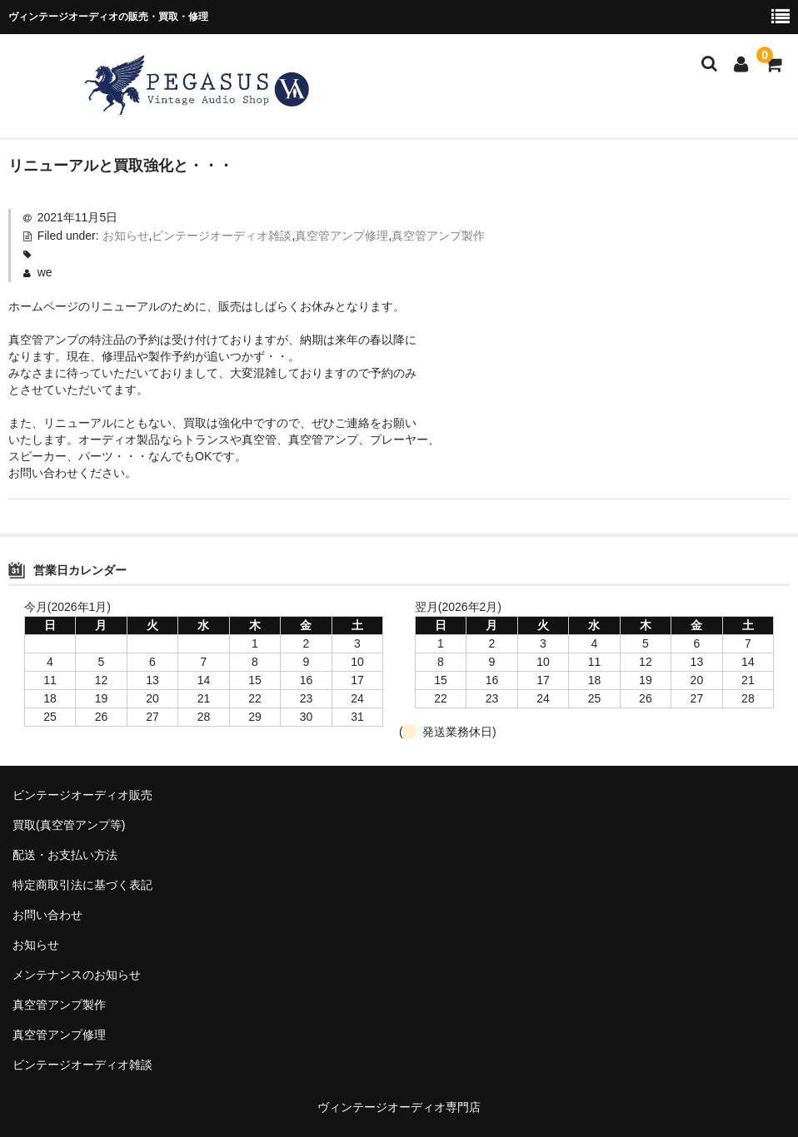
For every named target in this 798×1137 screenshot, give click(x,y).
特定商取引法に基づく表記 (82, 884)
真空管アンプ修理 (341, 235)
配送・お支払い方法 (64, 854)
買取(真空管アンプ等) (68, 825)
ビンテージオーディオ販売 (82, 795)
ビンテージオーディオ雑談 (222, 235)
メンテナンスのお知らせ (76, 974)
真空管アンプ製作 (438, 235)
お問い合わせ (47, 914)
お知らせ (125, 235)
